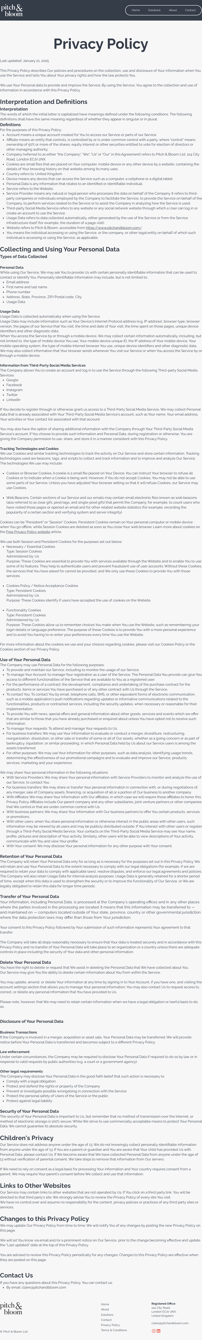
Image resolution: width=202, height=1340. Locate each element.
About (105, 1309)
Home (105, 1304)
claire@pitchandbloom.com (44, 1287)
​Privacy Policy (110, 1325)
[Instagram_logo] (154, 1331)
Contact (106, 1319)
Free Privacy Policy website (28, 532)
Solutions (107, 1314)
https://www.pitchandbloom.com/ (114, 228)
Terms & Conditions (114, 1330)
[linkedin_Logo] (158, 1331)
